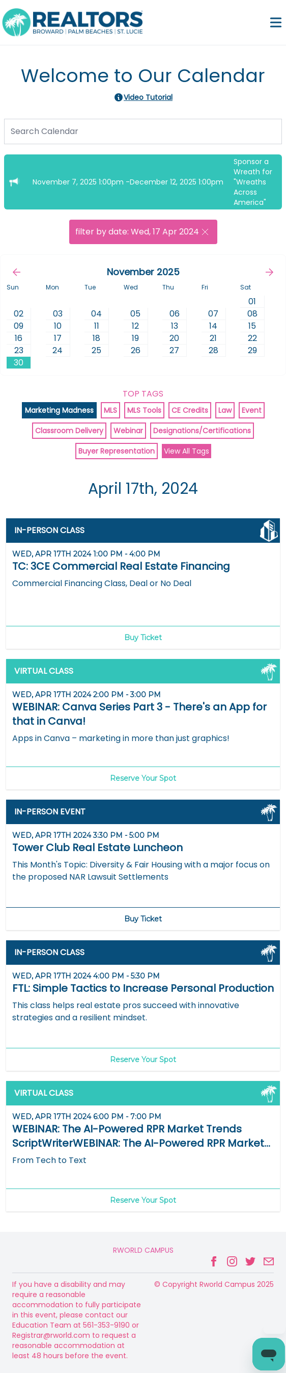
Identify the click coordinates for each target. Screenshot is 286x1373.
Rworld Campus (143, 1250)
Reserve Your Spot (143, 778)
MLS (110, 410)
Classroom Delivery (69, 431)
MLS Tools (144, 410)
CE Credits (189, 410)
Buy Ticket (143, 637)
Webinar (128, 431)
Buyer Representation (116, 451)
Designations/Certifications (202, 431)
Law (225, 410)
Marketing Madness (59, 410)
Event (252, 410)
